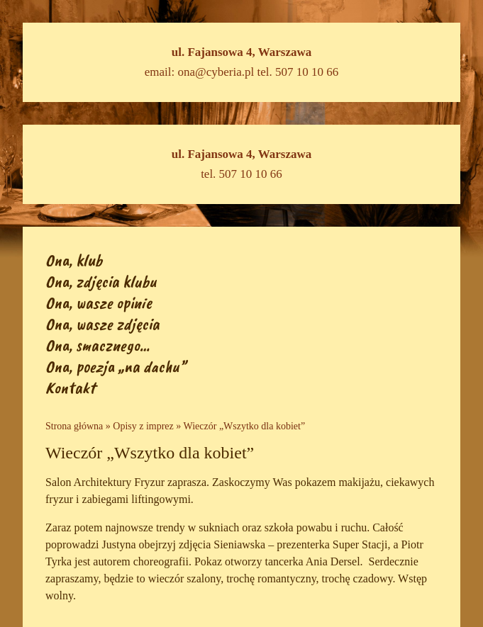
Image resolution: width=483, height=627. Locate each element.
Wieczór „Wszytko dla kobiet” (245, 426)
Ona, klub (73, 260)
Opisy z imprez (143, 426)
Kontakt (70, 387)
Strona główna (74, 426)
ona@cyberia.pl (216, 72)
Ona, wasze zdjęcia (102, 323)
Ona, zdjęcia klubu (101, 281)
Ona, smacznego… (97, 345)
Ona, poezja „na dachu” (115, 366)
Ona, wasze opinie (98, 302)
